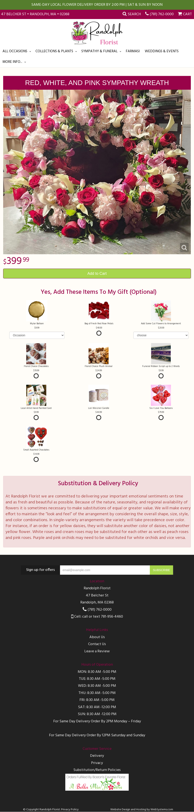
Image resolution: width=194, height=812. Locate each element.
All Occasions (15, 51)
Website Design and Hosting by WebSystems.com (141, 809)
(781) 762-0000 (162, 14)
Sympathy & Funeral (99, 51)
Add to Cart (97, 273)
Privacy (97, 763)
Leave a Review (97, 651)
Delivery (97, 756)
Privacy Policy (70, 809)
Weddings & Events (162, 51)
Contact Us (97, 644)
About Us (97, 637)
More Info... (12, 62)
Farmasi (133, 51)
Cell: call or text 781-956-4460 (97, 617)
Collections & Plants (54, 51)
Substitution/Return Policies (97, 770)
